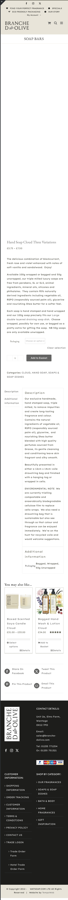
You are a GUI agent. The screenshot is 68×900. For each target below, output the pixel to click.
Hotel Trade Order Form (17, 715)
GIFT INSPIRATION (47, 670)
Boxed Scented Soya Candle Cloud (18, 472)
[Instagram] (11, 599)
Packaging (15, 190)
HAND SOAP (39, 221)
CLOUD (26, 221)
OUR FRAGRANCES (49, 630)
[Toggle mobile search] (55, 23)
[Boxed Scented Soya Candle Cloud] (18, 450)
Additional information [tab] (12, 249)
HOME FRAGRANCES (46, 659)
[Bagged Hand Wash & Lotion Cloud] (49, 450)
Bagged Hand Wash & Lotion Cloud (49, 472)
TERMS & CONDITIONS (14, 667)
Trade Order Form (18, 702)
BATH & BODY (46, 649)
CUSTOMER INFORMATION (15, 655)
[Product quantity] (15, 206)
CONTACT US (14, 683)
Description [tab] (11, 240)
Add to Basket (39, 206)
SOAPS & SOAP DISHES (47, 640)
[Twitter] (17, 599)
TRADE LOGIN (15, 691)
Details (26, 499)
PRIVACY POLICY (17, 676)
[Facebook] (6, 599)
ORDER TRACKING (17, 646)
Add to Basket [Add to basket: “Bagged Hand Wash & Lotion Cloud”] (44, 493)
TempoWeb (48, 741)
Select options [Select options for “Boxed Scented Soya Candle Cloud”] (13, 493)
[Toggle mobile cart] (49, 23)
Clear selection (56, 196)
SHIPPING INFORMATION (15, 636)
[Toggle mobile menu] (61, 23)
